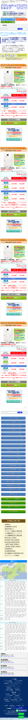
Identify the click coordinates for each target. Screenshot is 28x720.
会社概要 (6, 705)
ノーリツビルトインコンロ (13, 684)
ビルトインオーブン (18, 698)
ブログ (14, 706)
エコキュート (17, 682)
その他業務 (18, 705)
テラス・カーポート (16, 701)
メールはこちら (23, 92)
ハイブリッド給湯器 (9, 690)
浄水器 (20, 699)
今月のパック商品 (8, 32)
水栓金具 (14, 694)
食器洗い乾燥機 (9, 689)
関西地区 (21, 713)
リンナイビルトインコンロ (16, 683)
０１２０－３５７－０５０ (8, 662)
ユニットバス (18, 690)
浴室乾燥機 (17, 689)
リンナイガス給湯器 (8, 680)
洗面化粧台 (9, 687)
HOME (1, 32)
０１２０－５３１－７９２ (8, 656)
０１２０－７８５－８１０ (8, 674)
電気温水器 (6, 683)
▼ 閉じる (21, 707)
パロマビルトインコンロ (10, 686)
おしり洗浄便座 (9, 695)
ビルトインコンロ (7, 698)
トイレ (19, 686)
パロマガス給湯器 (9, 682)
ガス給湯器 (7, 694)
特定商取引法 (12, 705)
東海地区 (21, 717)
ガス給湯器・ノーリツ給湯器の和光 (14, 708)
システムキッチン (16, 696)
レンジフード (16, 687)
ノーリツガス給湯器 (18, 680)
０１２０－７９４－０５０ (8, 668)
